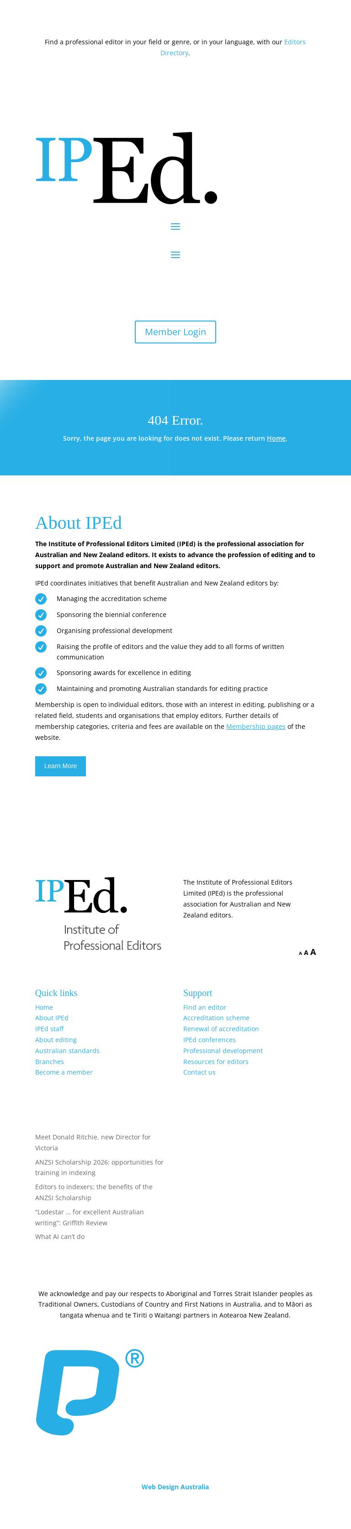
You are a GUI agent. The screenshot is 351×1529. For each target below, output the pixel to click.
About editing (56, 1039)
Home (276, 438)
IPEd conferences (209, 1039)
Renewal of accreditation (221, 1028)
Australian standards (67, 1050)
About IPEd (52, 1017)
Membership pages (256, 726)
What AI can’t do (60, 1236)
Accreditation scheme (216, 1017)
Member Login (175, 332)
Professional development (223, 1050)
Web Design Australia (175, 1486)
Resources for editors (216, 1061)
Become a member (64, 1072)
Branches (49, 1061)
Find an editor (204, 1007)
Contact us (199, 1072)
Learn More (60, 766)
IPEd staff (49, 1028)
